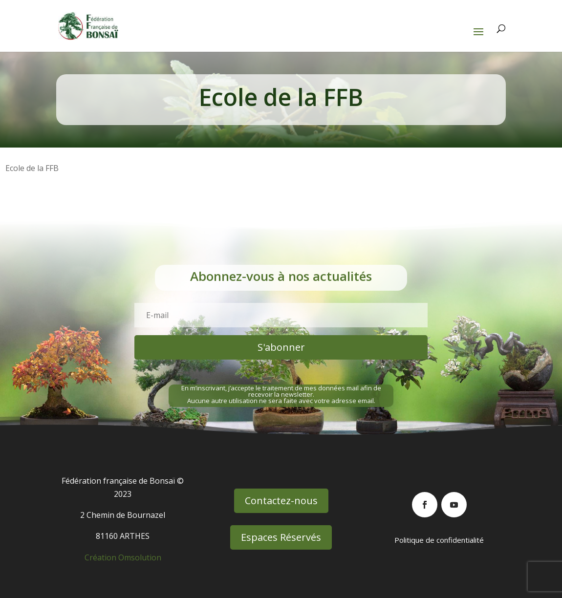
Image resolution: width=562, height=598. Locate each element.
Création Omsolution (123, 557)
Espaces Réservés (281, 537)
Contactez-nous (281, 500)
